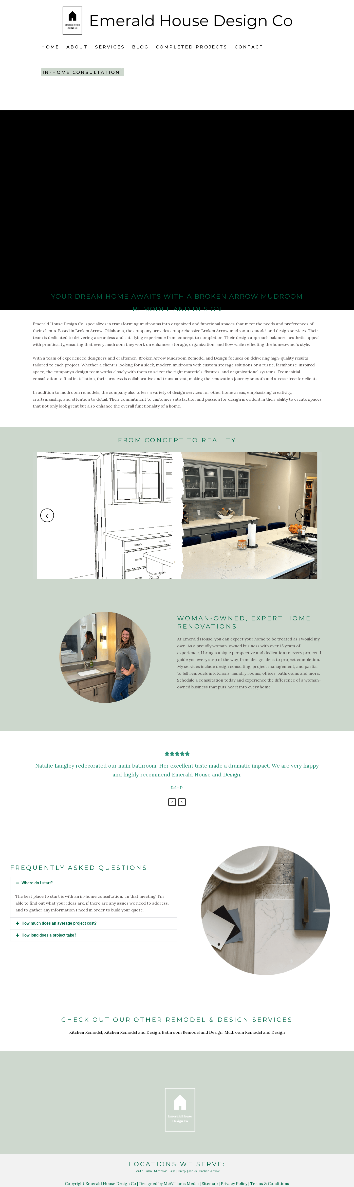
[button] (93, 883)
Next (182, 802)
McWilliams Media (181, 1183)
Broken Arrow (209, 1171)
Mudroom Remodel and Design (255, 1032)
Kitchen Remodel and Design (132, 1032)
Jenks (193, 1171)
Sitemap (210, 1183)
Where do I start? (37, 882)
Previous (172, 802)
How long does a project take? (49, 935)
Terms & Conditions (269, 1183)
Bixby (182, 1171)
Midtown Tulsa (165, 1171)
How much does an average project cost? (59, 923)
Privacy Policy (234, 1183)
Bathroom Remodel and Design (192, 1032)
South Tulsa (143, 1171)
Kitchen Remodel (85, 1032)
